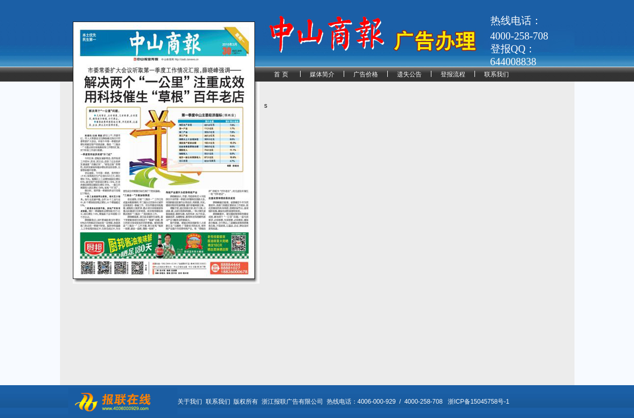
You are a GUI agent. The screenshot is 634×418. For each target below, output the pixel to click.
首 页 (281, 74)
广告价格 (365, 74)
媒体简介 (322, 74)
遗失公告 (409, 74)
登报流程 (453, 74)
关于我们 (189, 401)
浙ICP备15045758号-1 (478, 401)
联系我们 (496, 74)
